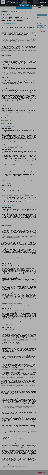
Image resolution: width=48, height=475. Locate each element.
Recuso (45, 472)
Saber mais (18, 473)
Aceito (40, 472)
